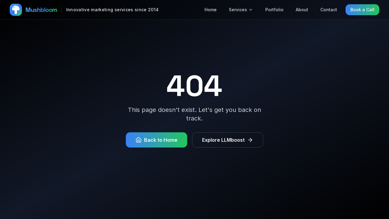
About (302, 9)
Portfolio (274, 9)
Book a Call (362, 9)
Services (241, 9)
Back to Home (156, 140)
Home (211, 9)
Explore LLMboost (227, 140)
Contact (328, 9)
